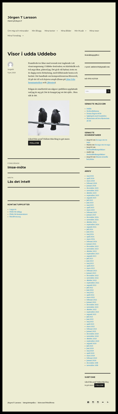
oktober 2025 (91, 193)
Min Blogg (36, 31)
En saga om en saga (102, 145)
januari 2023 (91, 273)
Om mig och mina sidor (18, 31)
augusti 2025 (91, 198)
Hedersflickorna (93, 111)
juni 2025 (90, 203)
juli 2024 (90, 229)
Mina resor (94, 31)
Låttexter (51, 82)
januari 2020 (91, 361)
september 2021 (93, 312)
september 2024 (93, 225)
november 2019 (92, 365)
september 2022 (93, 283)
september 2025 (93, 195)
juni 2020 (90, 348)
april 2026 (90, 178)
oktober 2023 (92, 251)
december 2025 (92, 188)
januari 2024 (91, 244)
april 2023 (90, 266)
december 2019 (92, 363)
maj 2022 (90, 293)
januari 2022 (91, 302)
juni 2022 (90, 290)
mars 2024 (91, 239)
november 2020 (93, 336)
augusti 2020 (91, 344)
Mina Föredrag (14, 36)
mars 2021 (90, 327)
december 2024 (93, 217)
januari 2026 (91, 186)
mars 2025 (91, 210)
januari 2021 (91, 331)
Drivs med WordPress (46, 403)
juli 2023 (90, 259)
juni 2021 (90, 319)
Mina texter (50, 31)
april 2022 (90, 295)
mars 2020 (91, 356)
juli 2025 (90, 200)
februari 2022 (92, 300)
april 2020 (90, 353)
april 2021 (90, 324)
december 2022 (93, 276)
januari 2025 (91, 215)
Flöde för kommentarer (18, 214)
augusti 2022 (91, 285)
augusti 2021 (91, 314)
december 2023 (93, 246)
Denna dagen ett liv (94, 114)
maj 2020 (90, 351)
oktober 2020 (92, 339)
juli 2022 (90, 288)
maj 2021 (90, 322)
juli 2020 (90, 346)
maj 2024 (90, 234)
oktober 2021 (91, 310)
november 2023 (93, 249)
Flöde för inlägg (15, 212)
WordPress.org (15, 217)
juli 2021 (90, 317)
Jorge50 (11, 69)
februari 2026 (92, 183)
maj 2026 (90, 176)
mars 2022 (91, 297)
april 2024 (90, 237)
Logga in (12, 209)
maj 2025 (90, 205)
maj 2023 (90, 263)
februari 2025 (92, 212)
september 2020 (93, 341)
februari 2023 (92, 271)
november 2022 (93, 278)
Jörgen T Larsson (22, 17)
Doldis (89, 109)
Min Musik (79, 31)
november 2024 (93, 220)
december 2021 (92, 305)
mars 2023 (91, 268)
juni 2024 (90, 232)
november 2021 (92, 307)
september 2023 (93, 254)
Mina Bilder (66, 31)
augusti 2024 (91, 227)
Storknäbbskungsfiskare (96, 150)
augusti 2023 (91, 256)
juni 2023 (90, 261)
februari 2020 (92, 358)
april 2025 (90, 208)
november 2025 (92, 191)
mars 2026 (91, 181)
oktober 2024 (92, 222)
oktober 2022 (92, 280)
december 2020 (93, 334)
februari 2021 (92, 329)
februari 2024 (92, 242)
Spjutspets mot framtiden (96, 116)
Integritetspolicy (29, 403)
